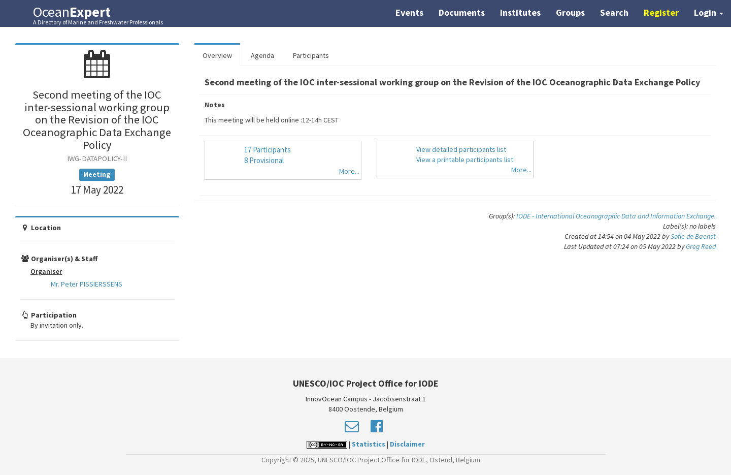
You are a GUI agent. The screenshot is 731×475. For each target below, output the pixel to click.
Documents (462, 12)
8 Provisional (264, 160)
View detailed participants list (461, 149)
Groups (570, 12)
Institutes (520, 12)
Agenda (262, 55)
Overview (217, 55)
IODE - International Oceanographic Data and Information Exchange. (616, 215)
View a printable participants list (464, 159)
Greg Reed (701, 246)
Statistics (368, 444)
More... (349, 171)
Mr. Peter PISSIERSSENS (86, 284)
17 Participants (267, 149)
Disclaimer (407, 444)
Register (661, 12)
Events (409, 12)
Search (614, 12)
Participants (311, 55)
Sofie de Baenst (693, 236)
